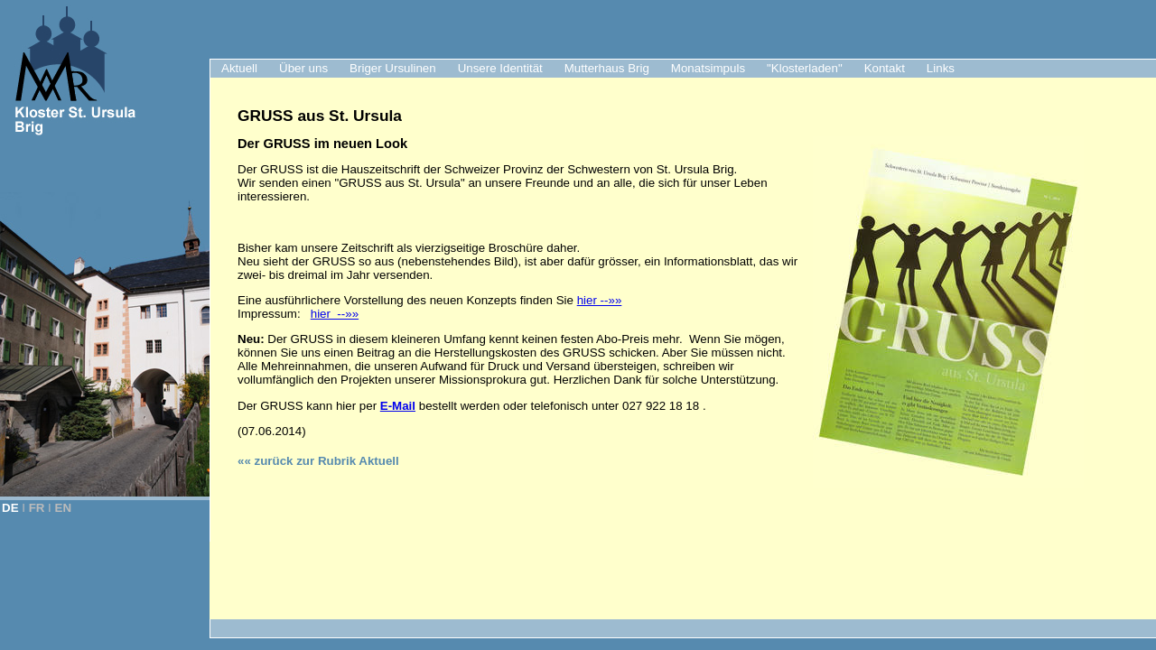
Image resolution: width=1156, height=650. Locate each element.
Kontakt (884, 68)
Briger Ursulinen (393, 68)
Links (941, 68)
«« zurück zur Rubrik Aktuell (318, 461)
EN (63, 508)
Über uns (303, 68)
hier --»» (599, 300)
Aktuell (239, 68)
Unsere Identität (500, 68)
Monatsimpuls (708, 68)
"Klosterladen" (805, 68)
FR (37, 508)
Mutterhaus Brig (606, 68)
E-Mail (397, 406)
